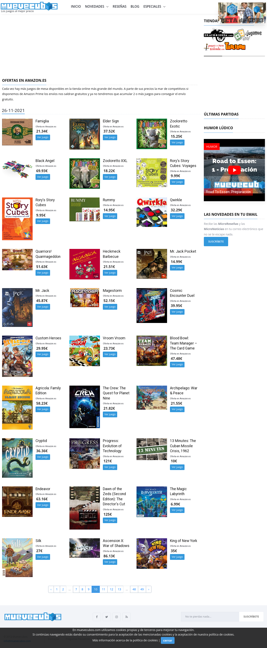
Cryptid (41, 441)
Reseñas (119, 6)
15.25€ (176, 136)
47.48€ (176, 358)
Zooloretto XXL (115, 161)
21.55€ (176, 403)
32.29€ (176, 209)
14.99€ (176, 261)
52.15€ (109, 300)
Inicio (76, 6)
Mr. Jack (42, 291)
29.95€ (42, 348)
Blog (135, 6)
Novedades (95, 6)
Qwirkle (176, 200)
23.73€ (109, 348)
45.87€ (42, 300)
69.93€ (42, 170)
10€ (174, 460)
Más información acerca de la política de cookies (125, 640)
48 (134, 589)
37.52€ (109, 131)
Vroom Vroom (114, 338)
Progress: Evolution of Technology (112, 446)
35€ (174, 550)
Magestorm (112, 291)
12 (111, 589)
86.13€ (109, 555)
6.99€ (175, 504)
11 (103, 589)
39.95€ (176, 305)
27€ (39, 550)
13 (119, 589)
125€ (107, 514)
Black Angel (45, 161)
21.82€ (109, 408)
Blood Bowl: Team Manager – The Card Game (183, 343)
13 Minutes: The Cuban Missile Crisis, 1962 (183, 446)
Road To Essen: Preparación (228, 192)
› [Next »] (148, 589)
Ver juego (42, 137)
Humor (211, 147)
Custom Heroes (48, 338)
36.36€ (42, 450)
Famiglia (42, 121)
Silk (38, 541)
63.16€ (42, 498)
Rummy (109, 200)
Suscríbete (216, 241)
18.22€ (109, 170)
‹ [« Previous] (50, 589)
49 (142, 589)
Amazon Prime (33, 94)
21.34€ (42, 131)
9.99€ (175, 175)
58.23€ (42, 403)
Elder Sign (111, 121)
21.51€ (109, 266)
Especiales (152, 6)
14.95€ (109, 209)
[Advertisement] (100, 45)
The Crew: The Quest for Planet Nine (116, 393)
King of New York (183, 541)
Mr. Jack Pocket (183, 251)
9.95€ (41, 215)
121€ (107, 460)
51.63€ (42, 266)
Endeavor (43, 489)
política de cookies (221, 634)
